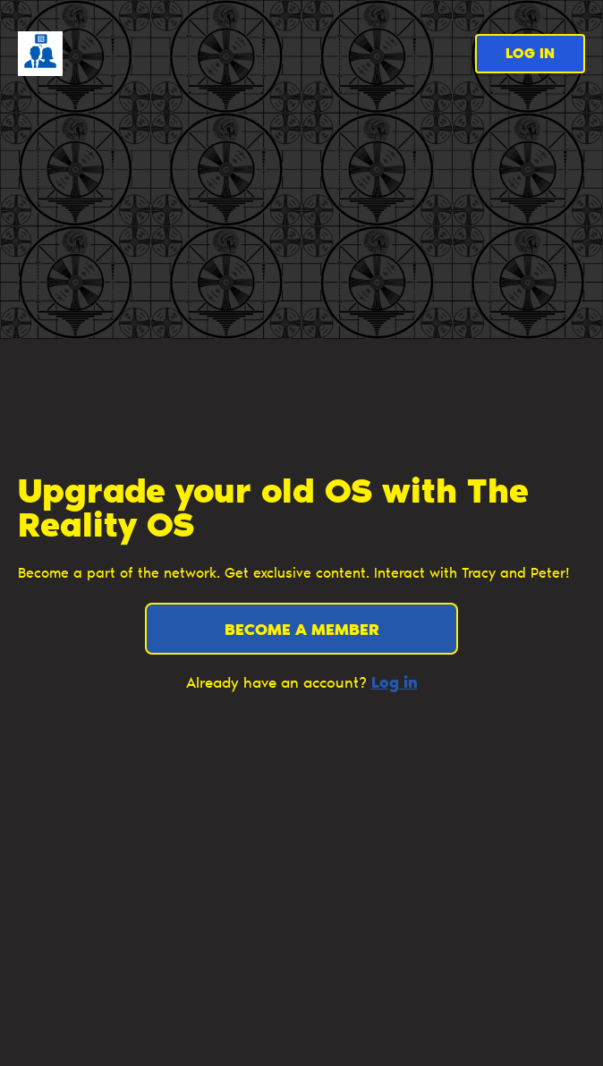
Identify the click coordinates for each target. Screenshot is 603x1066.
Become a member (302, 631)
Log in (530, 54)
